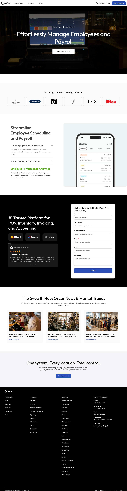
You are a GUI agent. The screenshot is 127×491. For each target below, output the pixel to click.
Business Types (19, 3)
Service (64, 464)
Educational (65, 450)
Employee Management (37, 411)
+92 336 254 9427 (99, 403)
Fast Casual (65, 404)
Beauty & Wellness (67, 460)
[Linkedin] (99, 426)
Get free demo (119, 3)
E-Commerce (34, 422)
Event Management (68, 468)
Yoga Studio (65, 443)
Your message (78, 255)
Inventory (33, 404)
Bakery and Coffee (67, 400)
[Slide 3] (35, 264)
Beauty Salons (66, 422)
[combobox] (93, 234)
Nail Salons (65, 429)
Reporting (33, 415)
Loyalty (32, 425)
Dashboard (33, 429)
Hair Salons (65, 425)
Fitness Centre (66, 439)
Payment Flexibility (35, 408)
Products (32, 3)
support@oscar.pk (99, 414)
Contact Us (8, 411)
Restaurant (65, 471)
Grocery (64, 415)
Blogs (41, 3)
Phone (76, 239)
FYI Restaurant (23, 247)
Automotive (65, 446)
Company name (78, 222)
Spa (63, 436)
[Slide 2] (33, 264)
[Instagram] (102, 426)
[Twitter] (106, 426)
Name (76, 214)
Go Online (8, 404)
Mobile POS (33, 418)
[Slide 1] (30, 264)
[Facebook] (95, 426)
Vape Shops (65, 418)
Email (76, 247)
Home (7, 400)
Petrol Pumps (66, 475)
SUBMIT (93, 270)
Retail (63, 453)
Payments (8, 408)
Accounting (33, 432)
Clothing (64, 411)
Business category (79, 230)
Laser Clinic (65, 432)
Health (64, 457)
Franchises (33, 400)
